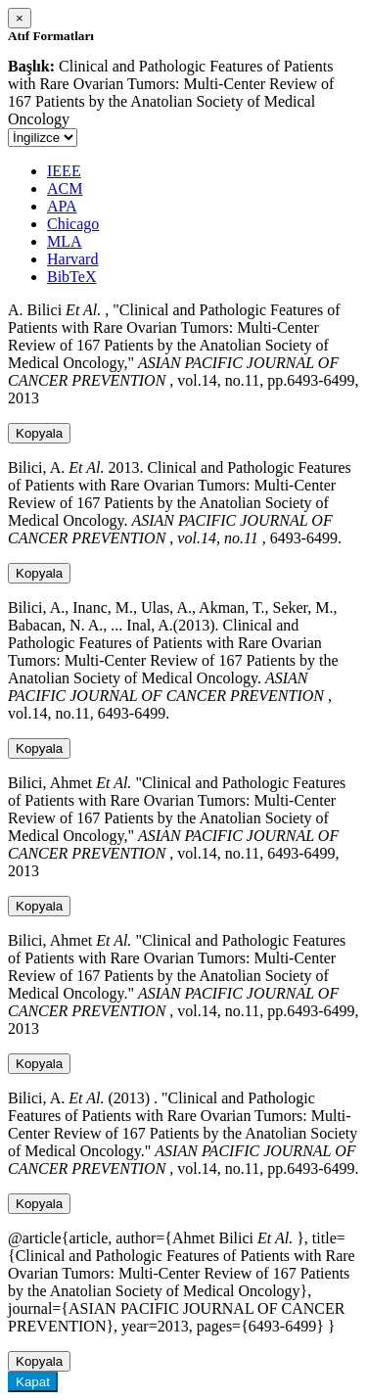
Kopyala (39, 433)
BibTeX (71, 276)
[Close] (19, 18)
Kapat (33, 1382)
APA (62, 206)
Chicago (73, 223)
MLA (64, 241)
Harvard (72, 259)
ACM (64, 188)
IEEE (64, 171)
